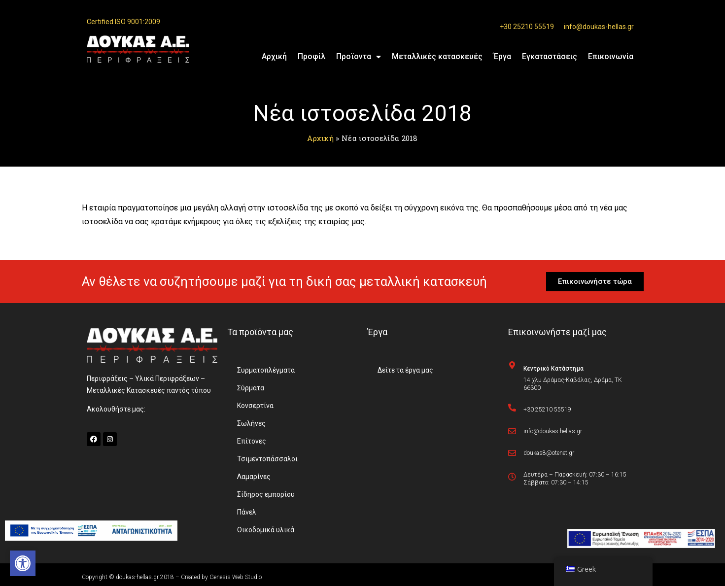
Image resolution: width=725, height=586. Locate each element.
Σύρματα (250, 388)
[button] (22, 563)
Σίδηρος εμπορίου (266, 494)
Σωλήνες (251, 423)
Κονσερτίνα (255, 406)
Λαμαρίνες (254, 477)
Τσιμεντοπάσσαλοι (267, 459)
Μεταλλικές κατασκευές (437, 56)
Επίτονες (251, 441)
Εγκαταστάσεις (549, 56)
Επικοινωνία (610, 56)
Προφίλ (311, 56)
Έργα (502, 56)
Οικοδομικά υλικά (265, 530)
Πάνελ (246, 512)
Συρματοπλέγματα (266, 370)
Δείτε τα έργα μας (405, 370)
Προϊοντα (358, 57)
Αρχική (274, 56)
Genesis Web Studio (235, 577)
